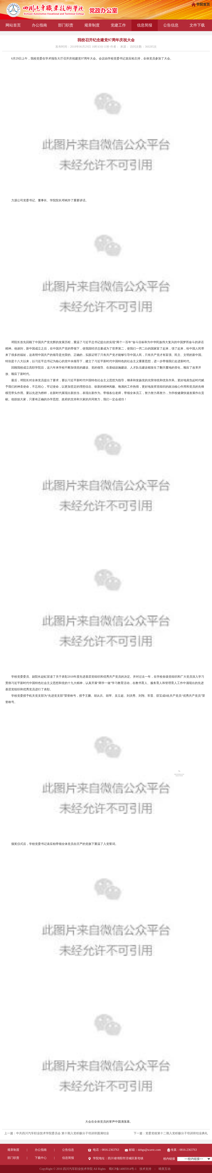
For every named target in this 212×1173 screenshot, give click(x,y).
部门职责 (65, 25)
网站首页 (13, 25)
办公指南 (39, 25)
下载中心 (41, 1157)
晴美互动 (164, 1168)
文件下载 (197, 25)
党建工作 (118, 25)
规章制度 (92, 25)
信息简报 (144, 25)
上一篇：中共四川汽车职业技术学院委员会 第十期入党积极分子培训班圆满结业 (56, 1133)
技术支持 (145, 1168)
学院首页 (200, 4)
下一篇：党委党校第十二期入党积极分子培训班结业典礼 (171, 1133)
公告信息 (171, 25)
